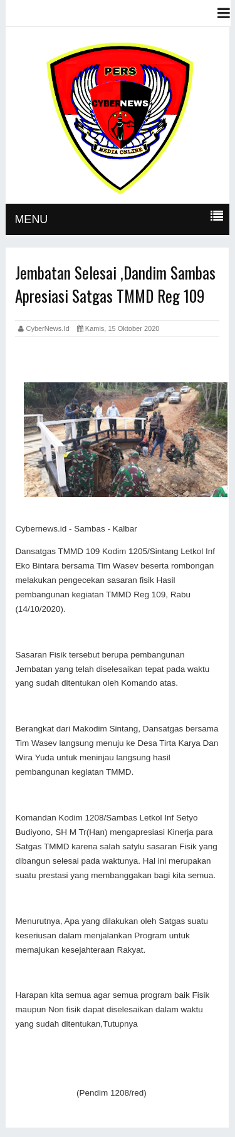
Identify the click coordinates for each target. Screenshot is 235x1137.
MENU (31, 219)
